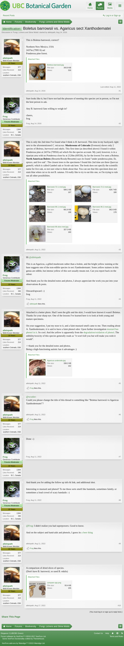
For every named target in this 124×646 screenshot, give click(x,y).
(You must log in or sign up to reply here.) (106, 613)
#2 (120, 135)
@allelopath (35, 257)
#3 (120, 250)
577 (19, 67)
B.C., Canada (16, 135)
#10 (119, 607)
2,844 (19, 129)
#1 (120, 91)
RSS (122, 635)
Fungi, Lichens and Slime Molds (26, 32)
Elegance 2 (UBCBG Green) (12, 635)
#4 (120, 299)
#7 (120, 476)
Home (112, 635)
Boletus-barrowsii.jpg (55, 65)
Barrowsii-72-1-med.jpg (56, 187)
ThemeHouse (38, 640)
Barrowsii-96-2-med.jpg (102, 207)
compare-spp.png (54, 584)
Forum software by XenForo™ (23, 638)
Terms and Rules (116, 638)
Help (107, 635)
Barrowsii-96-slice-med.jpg (57, 227)
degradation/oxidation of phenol (99, 332)
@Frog (29, 527)
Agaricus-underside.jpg (56, 361)
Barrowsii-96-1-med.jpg (56, 207)
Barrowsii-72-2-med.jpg (102, 187)
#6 (120, 426)
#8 (120, 519)
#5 (120, 384)
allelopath (51, 32)
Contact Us (98, 635)
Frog (5, 116)
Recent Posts (9, 15)
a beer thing (87, 533)
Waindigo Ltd (39, 645)
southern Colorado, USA (12, 75)
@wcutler (30, 397)
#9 (120, 556)
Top (117, 635)
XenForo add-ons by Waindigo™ (15, 645)
